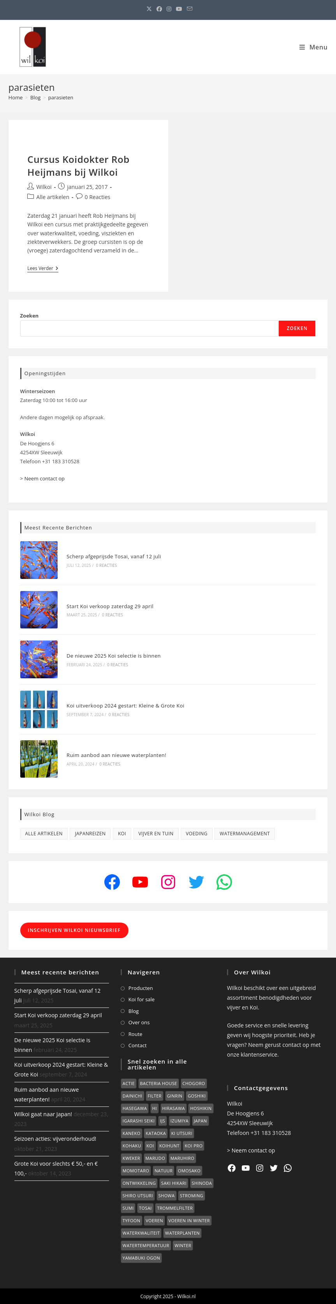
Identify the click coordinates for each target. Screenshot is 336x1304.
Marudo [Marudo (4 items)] (155, 1157)
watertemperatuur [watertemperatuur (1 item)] (146, 1245)
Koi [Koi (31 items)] (122, 832)
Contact (137, 1044)
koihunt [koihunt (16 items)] (169, 1145)
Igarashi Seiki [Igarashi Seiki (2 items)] (139, 1120)
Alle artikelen (52, 197)
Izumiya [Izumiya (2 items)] (179, 1120)
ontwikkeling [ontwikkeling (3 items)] (139, 1182)
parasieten (60, 97)
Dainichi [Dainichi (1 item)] (132, 1095)
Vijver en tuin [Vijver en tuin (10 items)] (156, 832)
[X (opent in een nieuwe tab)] (149, 8)
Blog (133, 1010)
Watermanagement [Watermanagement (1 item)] (245, 832)
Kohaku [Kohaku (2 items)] (132, 1145)
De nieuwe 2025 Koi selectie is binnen (114, 655)
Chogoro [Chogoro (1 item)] (194, 1082)
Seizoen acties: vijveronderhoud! (55, 1138)
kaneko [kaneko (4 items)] (132, 1132)
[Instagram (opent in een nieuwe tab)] (169, 8)
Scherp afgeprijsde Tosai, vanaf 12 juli (114, 556)
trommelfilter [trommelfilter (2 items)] (175, 1207)
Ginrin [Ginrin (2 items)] (175, 1095)
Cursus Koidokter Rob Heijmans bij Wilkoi (78, 166)
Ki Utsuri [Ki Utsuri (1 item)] (181, 1132)
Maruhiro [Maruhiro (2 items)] (182, 1157)
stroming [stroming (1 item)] (191, 1195)
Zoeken (29, 315)
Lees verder (42, 269)
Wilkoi (43, 187)
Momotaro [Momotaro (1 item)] (136, 1170)
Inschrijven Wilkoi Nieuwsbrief (74, 929)
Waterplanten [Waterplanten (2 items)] (182, 1232)
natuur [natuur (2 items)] (164, 1170)
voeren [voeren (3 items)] (154, 1220)
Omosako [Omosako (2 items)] (189, 1170)
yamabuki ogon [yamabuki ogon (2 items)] (141, 1257)
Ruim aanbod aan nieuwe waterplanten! (116, 754)
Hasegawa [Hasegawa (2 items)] (135, 1107)
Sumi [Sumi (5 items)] (128, 1207)
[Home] (16, 97)
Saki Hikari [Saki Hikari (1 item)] (173, 1182)
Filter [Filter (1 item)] (155, 1095)
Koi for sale (141, 998)
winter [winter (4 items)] (182, 1245)
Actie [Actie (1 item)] (129, 1082)
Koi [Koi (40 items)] (150, 1145)
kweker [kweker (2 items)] (131, 1157)
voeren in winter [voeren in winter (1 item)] (189, 1220)
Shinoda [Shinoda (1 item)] (202, 1182)
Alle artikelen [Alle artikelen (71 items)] (44, 832)
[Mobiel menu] (313, 47)
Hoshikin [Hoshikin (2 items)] (200, 1107)
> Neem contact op (42, 478)
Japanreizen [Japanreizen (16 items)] (90, 832)
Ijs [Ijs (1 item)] (162, 1120)
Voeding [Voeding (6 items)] (197, 832)
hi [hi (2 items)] (154, 1107)
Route (135, 1032)
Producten (140, 987)
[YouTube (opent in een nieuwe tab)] (179, 8)
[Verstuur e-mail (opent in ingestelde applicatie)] (188, 8)
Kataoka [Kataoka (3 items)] (156, 1132)
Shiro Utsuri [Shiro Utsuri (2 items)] (138, 1195)
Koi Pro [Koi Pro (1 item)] (193, 1145)
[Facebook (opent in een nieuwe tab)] (159, 8)
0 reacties (106, 565)
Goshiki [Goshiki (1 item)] (197, 1095)
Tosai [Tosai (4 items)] (145, 1207)
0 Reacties (98, 197)
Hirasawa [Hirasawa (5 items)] (173, 1107)
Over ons (139, 1021)
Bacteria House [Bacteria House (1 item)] (158, 1082)
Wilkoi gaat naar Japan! (43, 1113)
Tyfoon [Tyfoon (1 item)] (132, 1220)
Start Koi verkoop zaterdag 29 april (110, 605)
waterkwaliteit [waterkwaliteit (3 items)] (141, 1232)
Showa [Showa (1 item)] (166, 1195)
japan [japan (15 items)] (200, 1120)
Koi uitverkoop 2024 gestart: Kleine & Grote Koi (126, 704)
